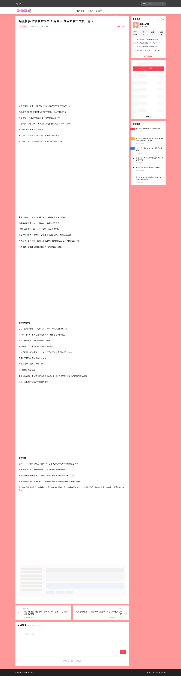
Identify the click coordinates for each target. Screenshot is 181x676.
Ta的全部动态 (148, 56)
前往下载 (121, 26)
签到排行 (148, 117)
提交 (123, 651)
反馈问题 (18, 4)
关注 (157, 19)
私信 (162, 19)
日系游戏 (23, 26)
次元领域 (30, 672)
